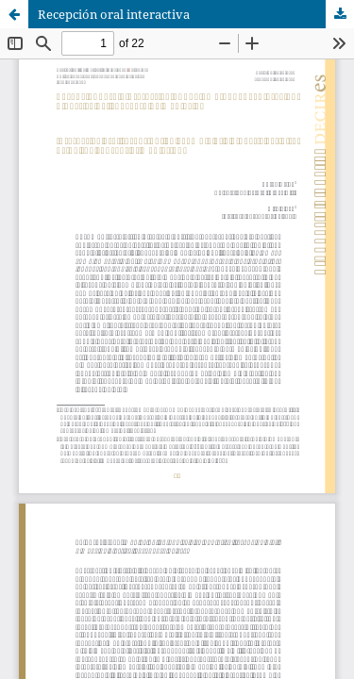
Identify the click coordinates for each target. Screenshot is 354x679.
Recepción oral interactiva (114, 14)
